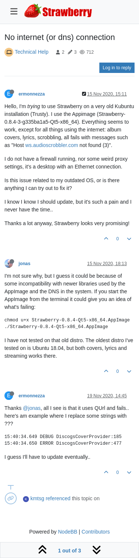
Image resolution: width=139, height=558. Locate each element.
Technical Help (32, 52)
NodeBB (67, 532)
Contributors (96, 532)
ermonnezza (32, 94)
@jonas (32, 408)
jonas (24, 263)
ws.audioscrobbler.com (51, 145)
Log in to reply (117, 67)
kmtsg (37, 498)
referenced (58, 498)
